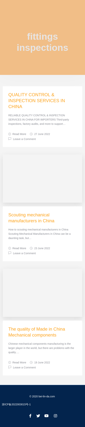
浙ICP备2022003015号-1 (16, 404)
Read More (17, 134)
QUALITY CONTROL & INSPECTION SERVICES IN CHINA (36, 100)
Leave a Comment (24, 139)
